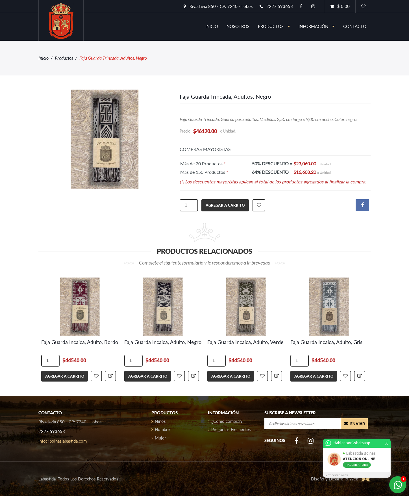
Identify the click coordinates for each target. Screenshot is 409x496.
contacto (354, 26)
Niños (158, 421)
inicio (211, 26)
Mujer (158, 437)
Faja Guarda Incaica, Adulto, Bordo (79, 342)
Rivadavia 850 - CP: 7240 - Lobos (218, 6)
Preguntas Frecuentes (229, 429)
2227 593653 (276, 6)
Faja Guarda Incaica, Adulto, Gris (326, 342)
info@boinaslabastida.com (62, 440)
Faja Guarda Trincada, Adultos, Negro (225, 96)
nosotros (238, 26)
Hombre (160, 429)
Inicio (43, 57)
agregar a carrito (225, 205)
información (317, 26)
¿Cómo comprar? (225, 421)
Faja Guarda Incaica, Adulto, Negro (162, 342)
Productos (274, 26)
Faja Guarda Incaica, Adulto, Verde (245, 342)
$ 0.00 (340, 6)
